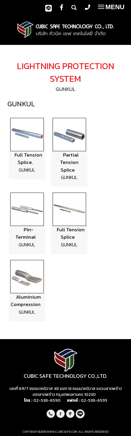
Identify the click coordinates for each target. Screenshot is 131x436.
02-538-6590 (47, 400)
